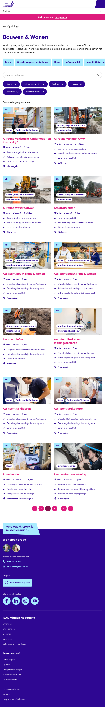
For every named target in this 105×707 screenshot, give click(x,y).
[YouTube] (35, 601)
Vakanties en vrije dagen (14, 643)
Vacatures (7, 638)
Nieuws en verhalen (12, 674)
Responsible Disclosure (14, 698)
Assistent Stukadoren (68, 408)
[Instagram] (25, 601)
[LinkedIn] (16, 601)
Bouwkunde (11, 474)
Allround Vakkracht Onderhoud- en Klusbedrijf (27, 140)
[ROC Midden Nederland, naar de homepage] (8, 4)
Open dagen (9, 659)
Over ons (7, 623)
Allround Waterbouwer (18, 208)
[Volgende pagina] (70, 508)
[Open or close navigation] (100, 4)
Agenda (6, 664)
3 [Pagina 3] (54, 508)
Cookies (7, 693)
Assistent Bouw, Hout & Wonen (24, 274)
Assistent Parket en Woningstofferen (67, 341)
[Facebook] (7, 601)
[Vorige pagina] (34, 508)
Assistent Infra (13, 339)
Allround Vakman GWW (70, 138)
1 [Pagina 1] (41, 508)
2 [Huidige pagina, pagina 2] (47, 508)
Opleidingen (11, 26)
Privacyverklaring (11, 689)
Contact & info (10, 679)
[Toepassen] (101, 11)
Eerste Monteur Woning (70, 474)
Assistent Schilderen (17, 408)
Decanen (7, 633)
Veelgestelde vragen (12, 669)
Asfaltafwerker (64, 208)
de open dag (61, 17)
